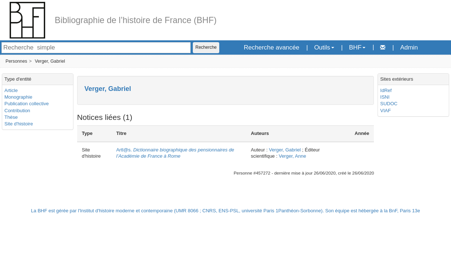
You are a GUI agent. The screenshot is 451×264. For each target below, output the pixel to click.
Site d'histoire (18, 123)
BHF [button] (357, 47)
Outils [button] (324, 47)
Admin (409, 47)
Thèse (11, 117)
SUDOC (388, 103)
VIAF (385, 110)
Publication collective (26, 103)
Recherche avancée (271, 47)
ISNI (384, 97)
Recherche (206, 47)
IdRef (386, 90)
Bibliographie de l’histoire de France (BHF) (136, 20)
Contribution (17, 110)
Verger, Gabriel (50, 61)
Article (11, 90)
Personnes (16, 61)
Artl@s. (175, 153)
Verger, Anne (292, 156)
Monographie (18, 97)
